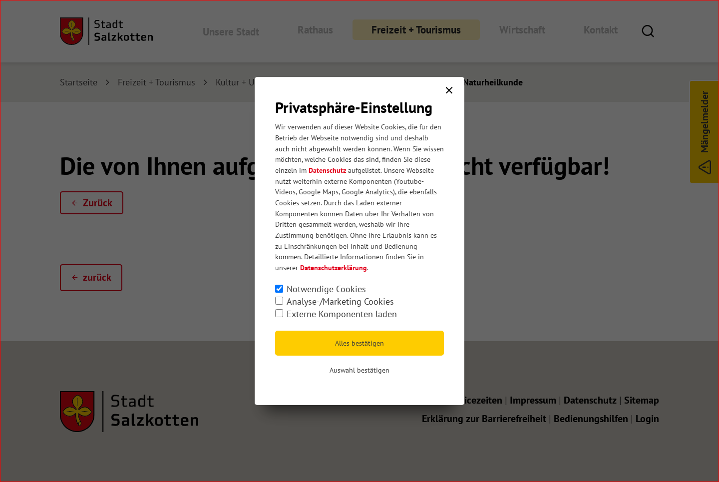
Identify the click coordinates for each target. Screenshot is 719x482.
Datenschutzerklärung (333, 267)
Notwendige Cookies (326, 289)
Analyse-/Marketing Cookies (340, 301)
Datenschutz (327, 170)
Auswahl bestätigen (359, 370)
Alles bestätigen (359, 343)
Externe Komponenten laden (342, 314)
